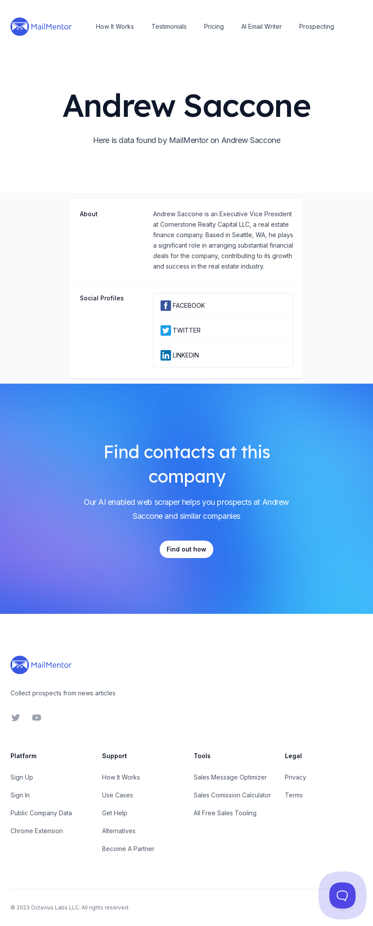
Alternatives (119, 830)
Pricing (214, 26)
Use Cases (117, 795)
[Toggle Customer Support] (342, 895)
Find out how (186, 549)
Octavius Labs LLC (55, 907)
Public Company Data (41, 813)
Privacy (295, 777)
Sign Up (21, 777)
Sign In (20, 795)
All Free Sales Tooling (225, 813)
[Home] (41, 26)
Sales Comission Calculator (232, 795)
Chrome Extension (36, 830)
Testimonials (169, 26)
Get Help (114, 813)
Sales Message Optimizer (230, 777)
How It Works (115, 26)
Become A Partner (128, 848)
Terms (294, 795)
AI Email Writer (261, 26)
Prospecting (316, 26)
